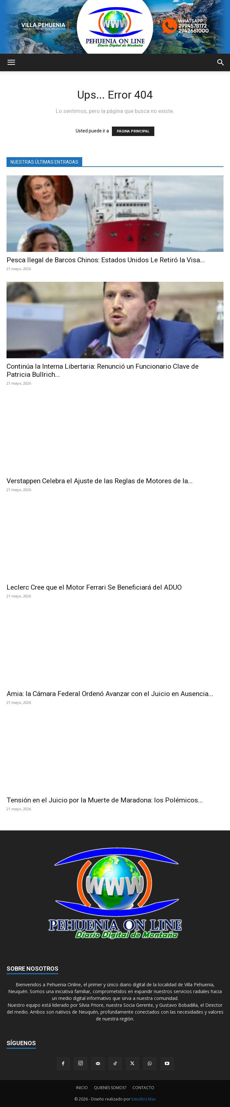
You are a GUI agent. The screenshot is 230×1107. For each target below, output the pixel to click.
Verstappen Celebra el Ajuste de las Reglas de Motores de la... (100, 481)
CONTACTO (143, 1087)
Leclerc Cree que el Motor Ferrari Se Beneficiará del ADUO (94, 587)
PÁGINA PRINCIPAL (133, 131)
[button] (11, 62)
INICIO (82, 1087)
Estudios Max (143, 1099)
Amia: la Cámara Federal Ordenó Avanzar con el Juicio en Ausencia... (110, 694)
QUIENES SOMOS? (110, 1087)
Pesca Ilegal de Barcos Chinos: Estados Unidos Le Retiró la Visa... (106, 260)
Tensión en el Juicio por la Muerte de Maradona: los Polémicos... (105, 800)
